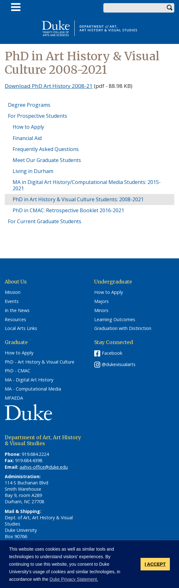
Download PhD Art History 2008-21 (49, 85)
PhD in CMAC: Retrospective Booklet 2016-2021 (68, 210)
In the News (17, 310)
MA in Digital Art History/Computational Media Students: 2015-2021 (87, 185)
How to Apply (28, 126)
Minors (101, 310)
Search (169, 8)
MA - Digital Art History (29, 380)
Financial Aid (27, 138)
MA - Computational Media (33, 389)
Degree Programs (29, 104)
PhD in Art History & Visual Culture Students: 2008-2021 (78, 199)
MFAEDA (14, 398)
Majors (101, 301)
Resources (15, 319)
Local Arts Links (21, 328)
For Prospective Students (37, 115)
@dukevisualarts (119, 364)
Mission (12, 292)
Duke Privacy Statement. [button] (73, 579)
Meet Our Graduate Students (47, 160)
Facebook (112, 353)
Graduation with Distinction (122, 328)
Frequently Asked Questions (46, 149)
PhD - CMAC (17, 371)
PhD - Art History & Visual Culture (39, 362)
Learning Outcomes (114, 319)
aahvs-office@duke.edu (44, 467)
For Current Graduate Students (44, 221)
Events (12, 301)
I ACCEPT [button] (155, 564)
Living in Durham (33, 171)
